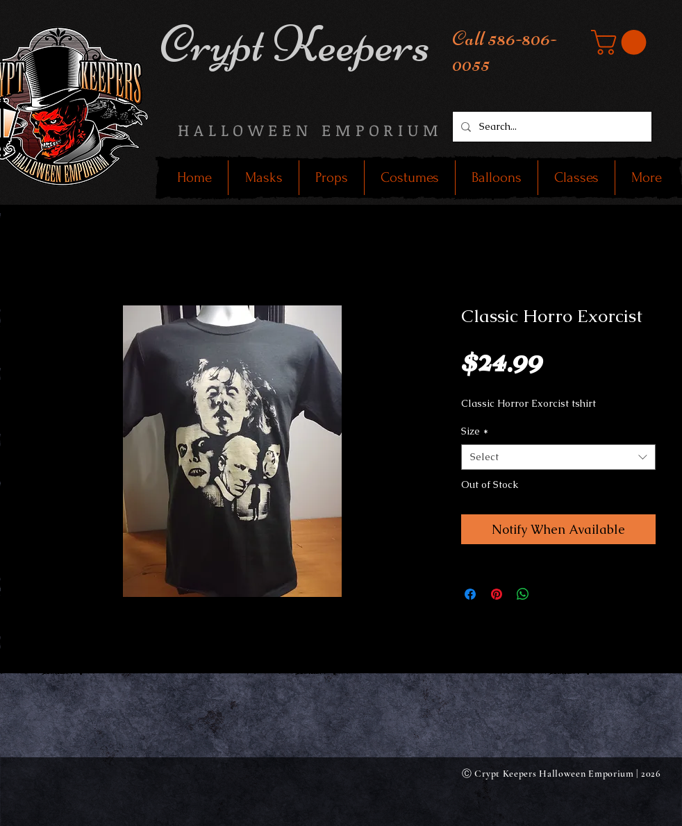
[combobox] (558, 457)
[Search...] (550, 127)
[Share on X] (549, 594)
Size (474, 431)
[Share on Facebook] (470, 594)
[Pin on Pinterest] (496, 594)
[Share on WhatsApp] (523, 594)
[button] (621, 42)
